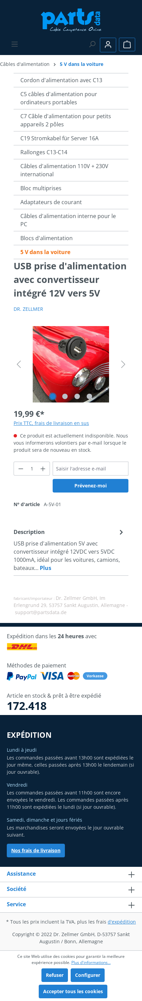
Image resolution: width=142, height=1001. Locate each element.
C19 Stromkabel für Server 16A (59, 138)
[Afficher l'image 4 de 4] (89, 396)
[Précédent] (19, 364)
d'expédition (122, 921)
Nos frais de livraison (35, 850)
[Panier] (127, 44)
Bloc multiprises (40, 188)
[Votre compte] (108, 45)
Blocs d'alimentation (46, 238)
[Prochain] (123, 364)
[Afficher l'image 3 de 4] (77, 396)
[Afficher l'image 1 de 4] (52, 396)
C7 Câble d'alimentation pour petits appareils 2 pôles (65, 120)
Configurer (87, 975)
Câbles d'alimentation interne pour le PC (68, 220)
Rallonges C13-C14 (43, 152)
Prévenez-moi (90, 485)
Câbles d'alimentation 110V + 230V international (64, 170)
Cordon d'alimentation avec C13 (61, 80)
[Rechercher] (92, 44)
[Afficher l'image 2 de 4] (65, 396)
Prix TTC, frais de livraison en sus (51, 423)
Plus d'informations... (91, 962)
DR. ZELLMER (28, 309)
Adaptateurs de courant (51, 202)
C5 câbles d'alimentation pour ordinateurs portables (58, 98)
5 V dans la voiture (45, 252)
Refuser (55, 975)
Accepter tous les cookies (73, 991)
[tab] (69, 549)
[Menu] (14, 44)
